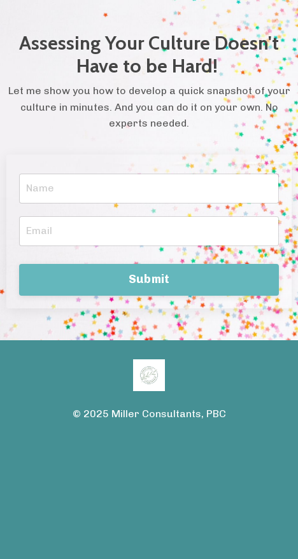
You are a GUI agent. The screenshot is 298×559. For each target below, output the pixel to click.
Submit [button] (149, 279)
